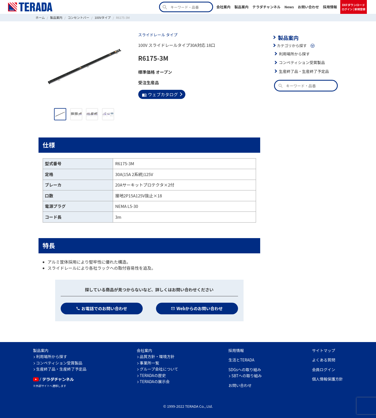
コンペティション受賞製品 (301, 62)
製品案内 (241, 6)
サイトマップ (323, 350)
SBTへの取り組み (246, 375)
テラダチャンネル (266, 6)
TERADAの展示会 (155, 381)
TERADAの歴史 (153, 375)
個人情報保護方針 (327, 379)
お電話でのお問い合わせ (101, 308)
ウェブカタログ (159, 94)
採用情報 (330, 6)
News (289, 6)
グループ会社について (159, 369)
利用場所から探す (294, 53)
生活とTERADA (241, 360)
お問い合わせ (308, 6)
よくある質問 (323, 360)
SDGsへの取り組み (244, 369)
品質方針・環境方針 (157, 356)
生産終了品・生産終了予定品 (303, 70)
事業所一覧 (149, 362)
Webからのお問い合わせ (197, 308)
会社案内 (223, 6)
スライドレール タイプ (157, 34)
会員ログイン (323, 369)
